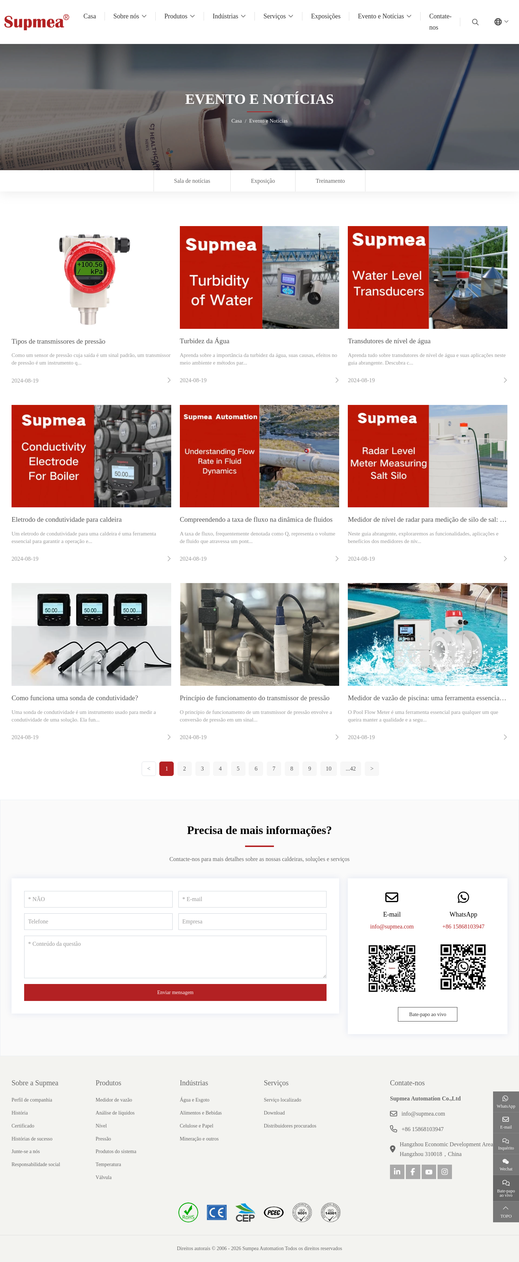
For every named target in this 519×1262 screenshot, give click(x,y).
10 (329, 768)
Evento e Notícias (381, 16)
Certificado (23, 1126)
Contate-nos (440, 22)
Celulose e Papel (196, 1126)
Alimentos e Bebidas (201, 1113)
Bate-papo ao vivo (427, 1014)
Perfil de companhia (32, 1100)
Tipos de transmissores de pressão (58, 341)
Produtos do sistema (116, 1151)
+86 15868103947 (463, 926)
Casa (90, 16)
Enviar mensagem (175, 992)
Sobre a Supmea (35, 1083)
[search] (474, 22)
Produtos (175, 16)
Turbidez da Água (205, 341)
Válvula (103, 1177)
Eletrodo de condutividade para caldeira (67, 519)
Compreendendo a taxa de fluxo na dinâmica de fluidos (256, 519)
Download (274, 1113)
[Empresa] (252, 921)
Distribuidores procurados (290, 1126)
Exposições (326, 16)
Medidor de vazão (114, 1100)
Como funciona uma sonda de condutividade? (75, 698)
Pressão (103, 1139)
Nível (101, 1126)
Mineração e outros (199, 1139)
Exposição (263, 181)
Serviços (274, 16)
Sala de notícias (192, 181)
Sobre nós (126, 16)
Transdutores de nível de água (389, 341)
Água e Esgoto (194, 1100)
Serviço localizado (282, 1100)
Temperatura (108, 1164)
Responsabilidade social (36, 1164)
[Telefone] (98, 921)
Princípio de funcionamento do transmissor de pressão (255, 698)
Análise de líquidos (115, 1113)
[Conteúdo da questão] (175, 957)
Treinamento (330, 181)
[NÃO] (98, 899)
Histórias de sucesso (32, 1139)
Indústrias (225, 16)
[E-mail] (252, 899)
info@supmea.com (392, 926)
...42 (351, 768)
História (20, 1113)
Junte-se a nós (26, 1151)
